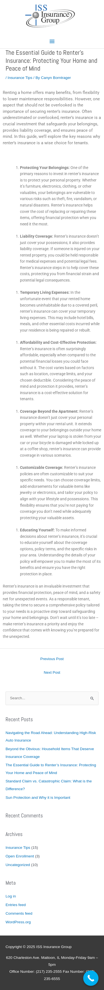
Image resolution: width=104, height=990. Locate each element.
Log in (11, 896)
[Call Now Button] (90, 978)
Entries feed (16, 905)
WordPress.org (18, 922)
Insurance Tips (20, 78)
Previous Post (52, 659)
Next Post (52, 672)
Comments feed (19, 913)
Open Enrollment (20, 856)
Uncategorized (18, 865)
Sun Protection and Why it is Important (38, 797)
